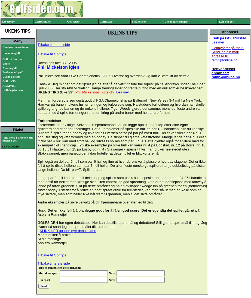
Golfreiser (73, 21)
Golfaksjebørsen (12, 90)
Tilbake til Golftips (52, 54)
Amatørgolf (9, 68)
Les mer (122, 92)
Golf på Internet (12, 59)
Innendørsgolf (11, 53)
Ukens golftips (11, 76)
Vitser (6, 63)
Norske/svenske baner (16, 47)
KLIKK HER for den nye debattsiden (68, 231)
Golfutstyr (106, 21)
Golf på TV (9, 81)
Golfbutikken (43, 21)
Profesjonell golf (12, 72)
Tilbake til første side (54, 45)
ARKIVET (9, 85)
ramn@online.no (225, 60)
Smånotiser (139, 21)
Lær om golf (226, 21)
